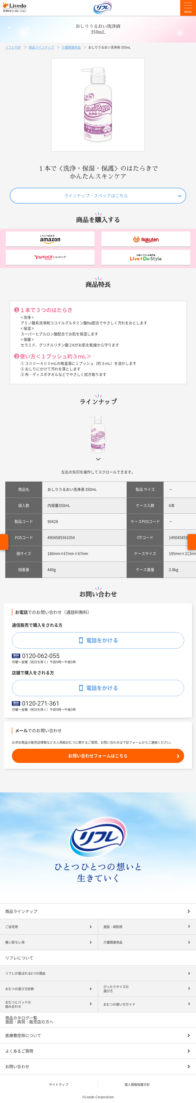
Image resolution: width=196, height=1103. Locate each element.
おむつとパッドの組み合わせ (18, 1004)
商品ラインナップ (41, 47)
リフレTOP (13, 47)
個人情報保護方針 (137, 1084)
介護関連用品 (71, 47)
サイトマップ (58, 1084)
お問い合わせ (17, 1067)
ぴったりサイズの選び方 (116, 989)
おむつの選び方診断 (19, 988)
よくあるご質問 (19, 1051)
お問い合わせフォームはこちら (98, 756)
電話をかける (102, 640)
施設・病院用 (113, 926)
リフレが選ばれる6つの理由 (25, 973)
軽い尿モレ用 (15, 942)
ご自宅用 (11, 926)
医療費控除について (23, 1036)
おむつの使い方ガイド (119, 1004)
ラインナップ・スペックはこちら (96, 196)
